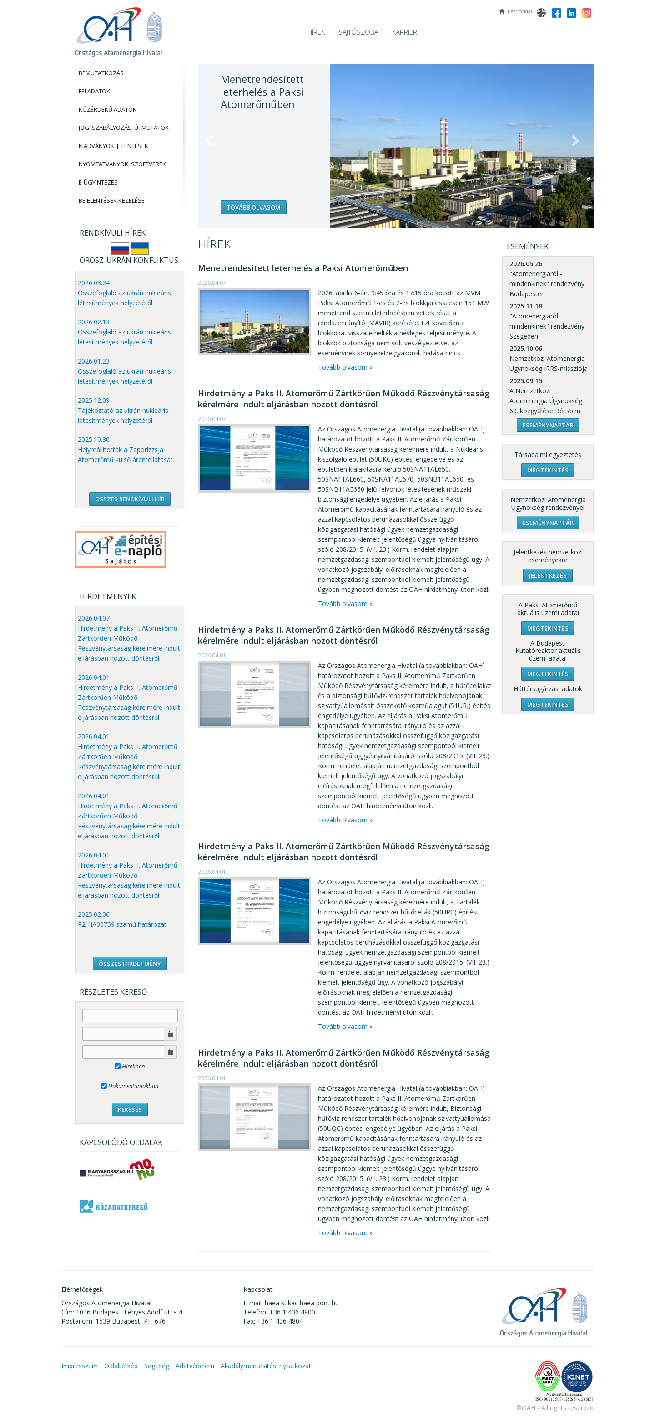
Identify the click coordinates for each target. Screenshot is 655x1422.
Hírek (316, 31)
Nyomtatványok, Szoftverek (122, 164)
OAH (118, 28)
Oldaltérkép (121, 1365)
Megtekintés (548, 470)
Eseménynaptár (548, 425)
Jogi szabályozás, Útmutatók (124, 127)
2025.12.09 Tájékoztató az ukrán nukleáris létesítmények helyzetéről (123, 410)
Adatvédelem (195, 1365)
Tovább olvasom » (345, 367)
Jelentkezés (548, 575)
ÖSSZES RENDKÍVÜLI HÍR (130, 499)
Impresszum (79, 1365)
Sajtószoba (358, 31)
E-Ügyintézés (98, 182)
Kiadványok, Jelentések (113, 146)
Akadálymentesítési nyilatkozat (266, 1365)
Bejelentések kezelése (112, 200)
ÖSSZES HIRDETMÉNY (130, 964)
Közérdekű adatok (107, 109)
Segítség (156, 1365)
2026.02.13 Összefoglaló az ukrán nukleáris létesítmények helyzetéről (124, 332)
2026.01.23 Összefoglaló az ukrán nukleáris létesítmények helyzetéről (124, 371)
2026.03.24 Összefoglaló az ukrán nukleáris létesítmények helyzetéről (124, 292)
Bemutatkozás (101, 73)
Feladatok (94, 91)
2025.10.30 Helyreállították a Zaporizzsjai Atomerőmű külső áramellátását (125, 449)
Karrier (404, 31)
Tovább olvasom (254, 207)
